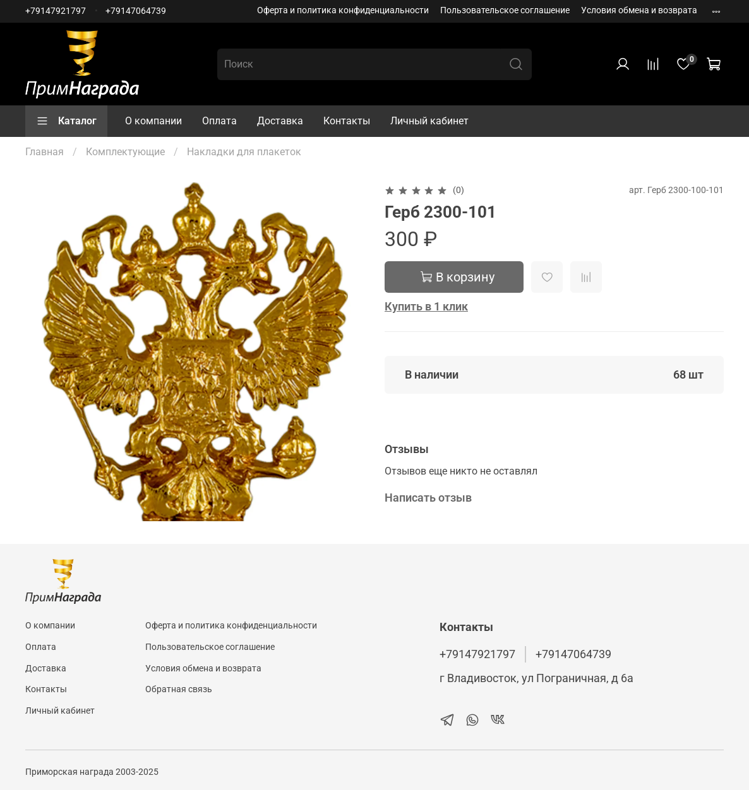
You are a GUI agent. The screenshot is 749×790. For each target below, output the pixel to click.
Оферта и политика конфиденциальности (343, 10)
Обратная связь (178, 689)
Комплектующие (125, 152)
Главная (44, 152)
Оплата (219, 121)
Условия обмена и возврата (639, 10)
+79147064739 (135, 11)
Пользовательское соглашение (505, 10)
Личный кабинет (429, 121)
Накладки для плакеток (244, 152)
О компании (153, 121)
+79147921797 (55, 11)
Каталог (66, 121)
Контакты (346, 121)
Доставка (280, 121)
